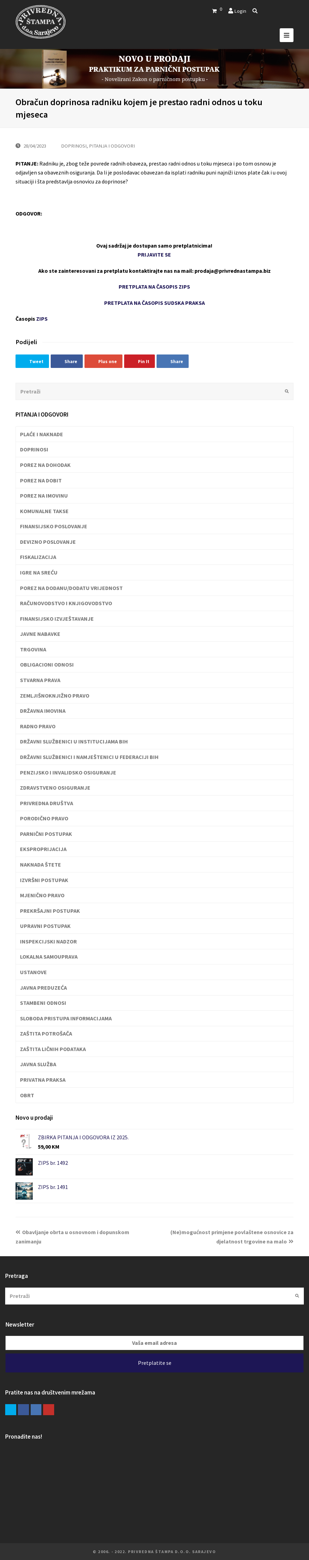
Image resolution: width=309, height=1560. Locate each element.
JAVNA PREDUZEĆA (43, 987)
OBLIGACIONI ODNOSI (47, 664)
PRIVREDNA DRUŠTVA (46, 803)
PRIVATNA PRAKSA (43, 1079)
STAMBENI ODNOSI (43, 1002)
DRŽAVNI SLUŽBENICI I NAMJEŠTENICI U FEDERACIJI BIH (89, 756)
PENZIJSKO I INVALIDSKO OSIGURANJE (68, 772)
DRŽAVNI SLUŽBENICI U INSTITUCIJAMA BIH (74, 741)
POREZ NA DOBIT (41, 480)
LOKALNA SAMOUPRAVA (49, 956)
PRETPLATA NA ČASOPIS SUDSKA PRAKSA (154, 302)
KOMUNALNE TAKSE (44, 511)
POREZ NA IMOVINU (44, 495)
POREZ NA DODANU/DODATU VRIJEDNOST (71, 587)
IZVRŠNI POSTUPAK (44, 880)
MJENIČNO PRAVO (42, 895)
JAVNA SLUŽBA (38, 1064)
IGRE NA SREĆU (39, 572)
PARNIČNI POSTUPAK (46, 833)
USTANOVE (33, 972)
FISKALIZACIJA (38, 556)
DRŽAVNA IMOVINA (43, 710)
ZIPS (42, 318)
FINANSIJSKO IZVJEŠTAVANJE (57, 618)
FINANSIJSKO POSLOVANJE (53, 526)
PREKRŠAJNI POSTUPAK (50, 910)
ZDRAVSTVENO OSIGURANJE (55, 787)
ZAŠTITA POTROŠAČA (46, 1033)
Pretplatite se (154, 1362)
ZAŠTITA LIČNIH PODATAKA (53, 1049)
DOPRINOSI (74, 145)
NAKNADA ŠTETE (40, 864)
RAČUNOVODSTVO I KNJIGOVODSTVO (66, 603)
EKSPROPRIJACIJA (43, 849)
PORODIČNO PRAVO (44, 818)
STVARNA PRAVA (40, 680)
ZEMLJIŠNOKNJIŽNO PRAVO (54, 695)
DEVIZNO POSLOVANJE (48, 541)
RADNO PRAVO (38, 726)
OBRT (27, 1095)
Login (240, 11)
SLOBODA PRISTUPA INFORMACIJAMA (66, 1018)
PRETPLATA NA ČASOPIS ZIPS (154, 286)
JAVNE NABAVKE (40, 633)
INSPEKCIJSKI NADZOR (48, 941)
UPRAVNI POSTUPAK (45, 925)
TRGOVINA (33, 649)
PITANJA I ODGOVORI (112, 145)
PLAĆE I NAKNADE (41, 434)
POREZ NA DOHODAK (45, 464)
